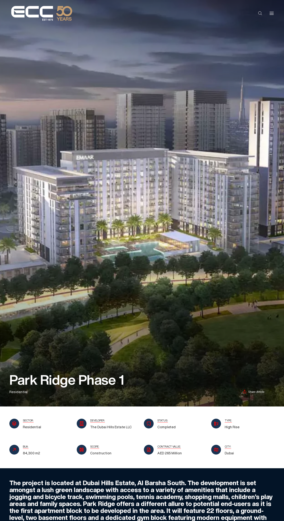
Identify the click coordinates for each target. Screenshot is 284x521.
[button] (260, 13)
